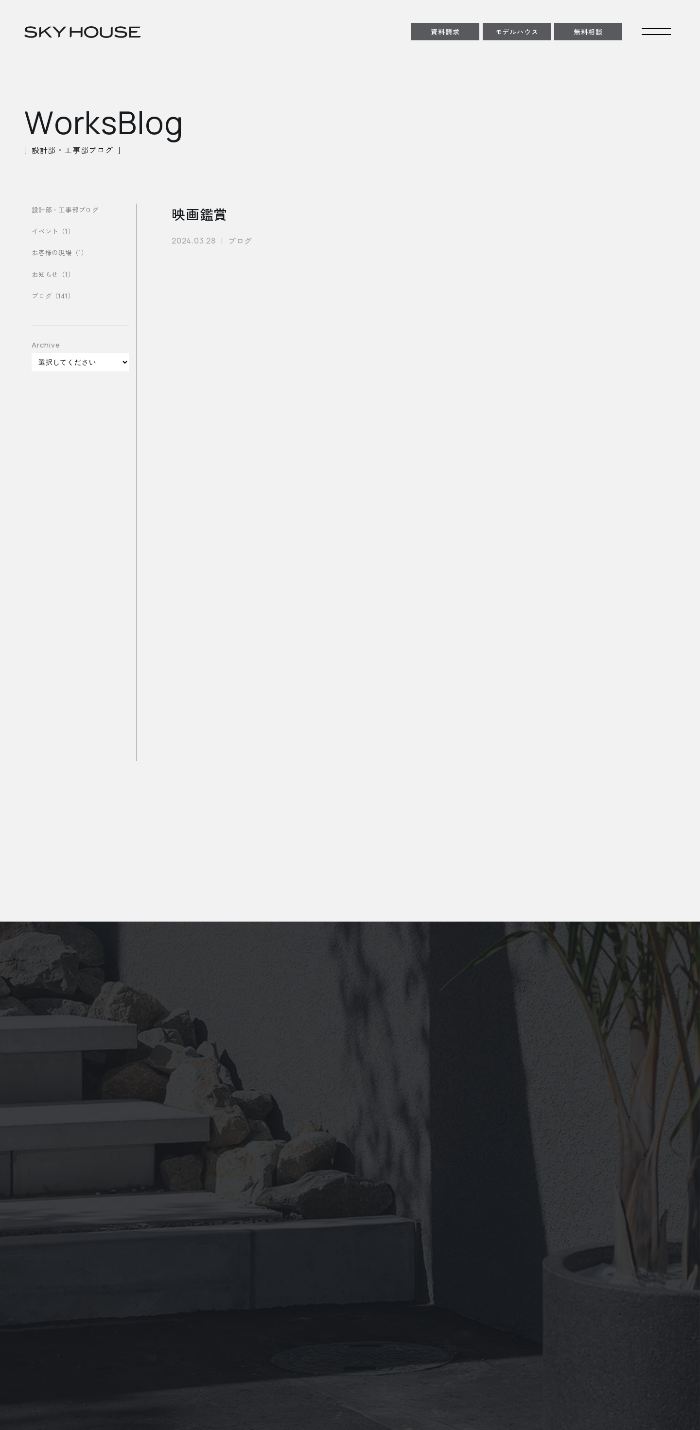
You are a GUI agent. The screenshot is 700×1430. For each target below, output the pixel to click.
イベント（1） (55, 231)
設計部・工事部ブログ (68, 209)
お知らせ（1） (55, 274)
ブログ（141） (54, 296)
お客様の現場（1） (62, 253)
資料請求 (445, 31)
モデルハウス (517, 31)
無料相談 (588, 31)
